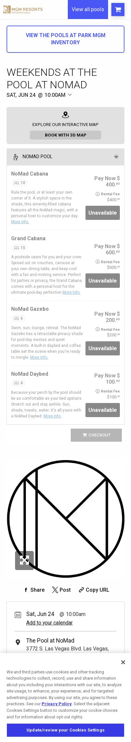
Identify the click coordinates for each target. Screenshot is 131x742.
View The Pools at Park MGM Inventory (65, 39)
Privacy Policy (57, 708)
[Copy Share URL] (93, 590)
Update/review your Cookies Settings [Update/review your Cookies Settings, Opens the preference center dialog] (65, 734)
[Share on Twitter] (61, 590)
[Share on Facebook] (33, 590)
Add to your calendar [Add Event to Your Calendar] (49, 623)
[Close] (123, 666)
